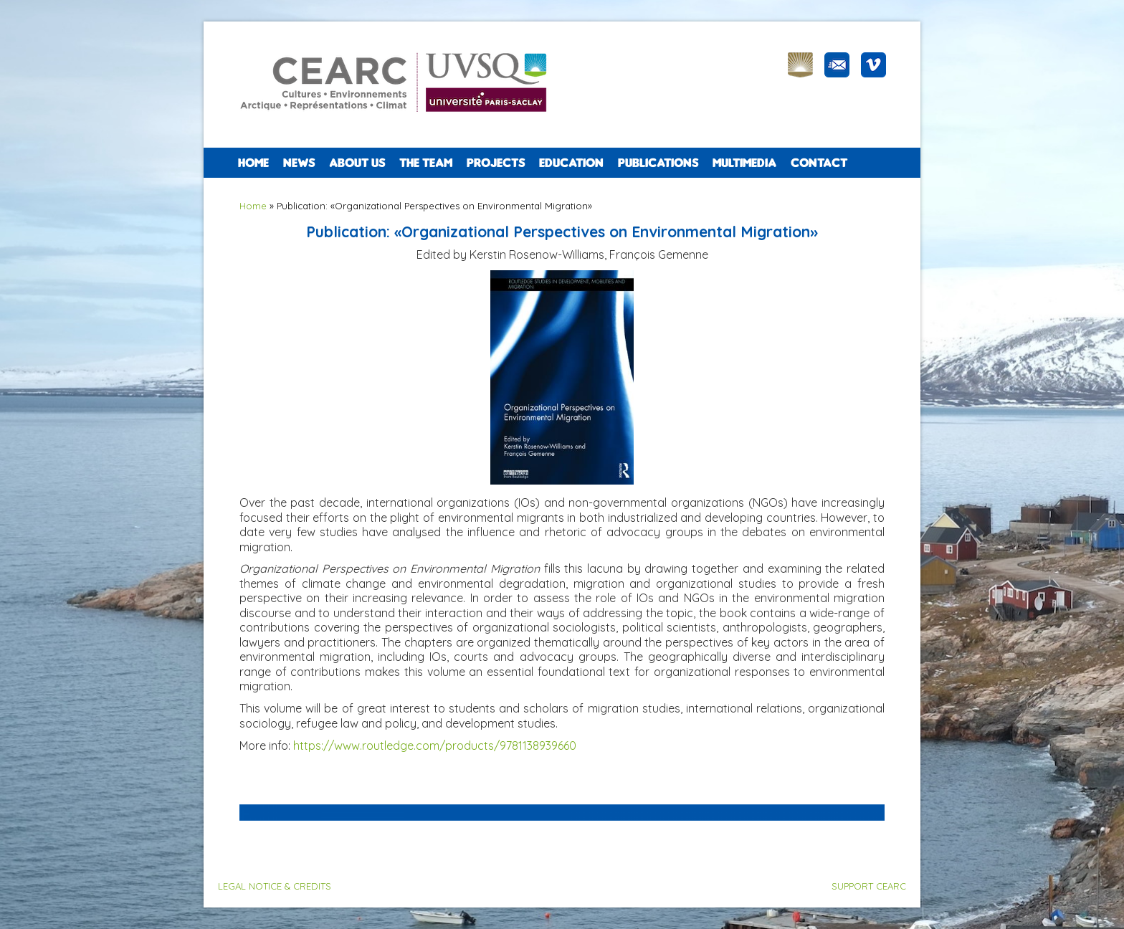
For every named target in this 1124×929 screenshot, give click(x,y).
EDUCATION (571, 163)
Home (253, 163)
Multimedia (744, 163)
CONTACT (819, 163)
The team (425, 163)
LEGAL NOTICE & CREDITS (274, 886)
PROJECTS (496, 163)
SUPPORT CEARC (869, 886)
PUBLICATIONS (658, 163)
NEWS (299, 163)
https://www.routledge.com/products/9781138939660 (434, 745)
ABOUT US (357, 163)
